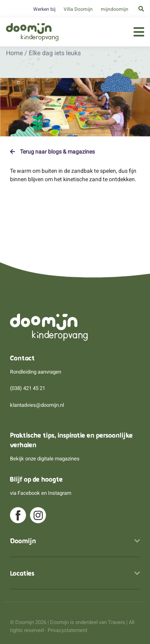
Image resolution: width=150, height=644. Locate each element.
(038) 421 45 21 (27, 388)
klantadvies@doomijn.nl (37, 405)
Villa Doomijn (78, 9)
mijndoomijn (114, 9)
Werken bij (44, 9)
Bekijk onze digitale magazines (45, 459)
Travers (116, 622)
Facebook (29, 493)
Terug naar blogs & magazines (52, 151)
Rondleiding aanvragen (35, 372)
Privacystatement (67, 630)
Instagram (59, 493)
